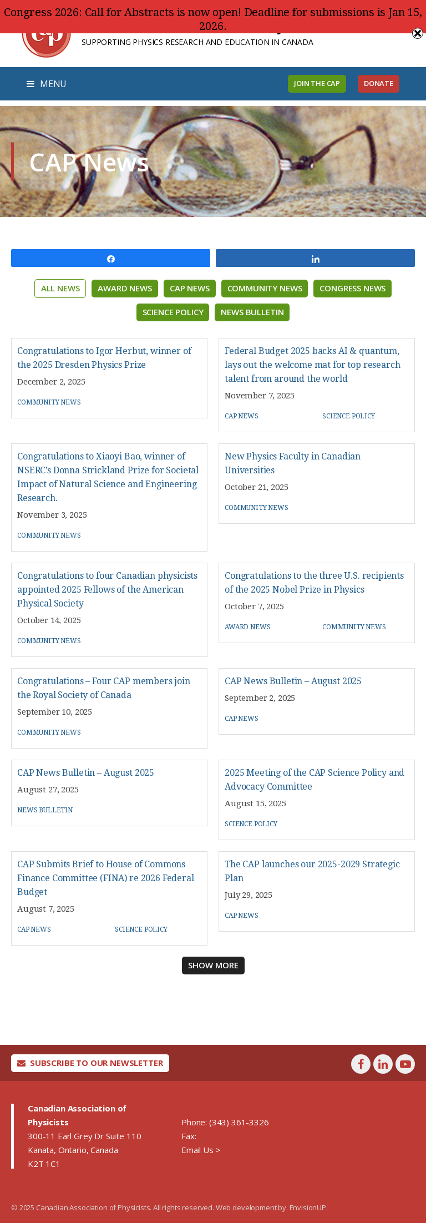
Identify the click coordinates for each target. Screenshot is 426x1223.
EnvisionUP (308, 1207)
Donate (378, 83)
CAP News (190, 288)
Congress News (353, 288)
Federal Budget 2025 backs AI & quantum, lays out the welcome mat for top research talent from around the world (312, 365)
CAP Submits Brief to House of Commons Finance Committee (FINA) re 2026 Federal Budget (105, 878)
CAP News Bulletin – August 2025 (293, 681)
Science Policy (173, 311)
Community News (264, 288)
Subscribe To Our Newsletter (90, 1062)
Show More (213, 965)
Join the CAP (317, 83)
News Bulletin (252, 311)
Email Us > (200, 1149)
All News (60, 288)
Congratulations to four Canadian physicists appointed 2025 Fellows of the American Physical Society (107, 589)
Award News (124, 288)
